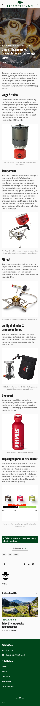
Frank (4, 62)
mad (4, 554)
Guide (14, 45)
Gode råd (4, 620)
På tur (10, 620)
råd (10, 554)
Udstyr (28, 45)
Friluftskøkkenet (7, 45)
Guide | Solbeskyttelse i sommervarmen (13, 624)
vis (25, 548)
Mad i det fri (21, 45)
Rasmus (14, 630)
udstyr (16, 554)
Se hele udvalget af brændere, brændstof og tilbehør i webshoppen (19, 539)
